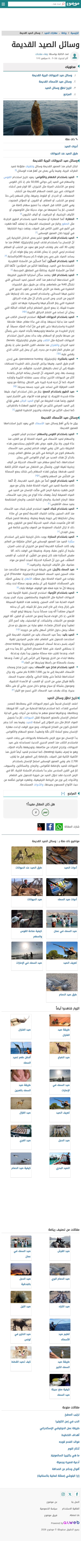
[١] (16, 170)
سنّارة (71, 541)
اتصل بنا (75, 1502)
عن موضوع (52, 1502)
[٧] (14, 386)
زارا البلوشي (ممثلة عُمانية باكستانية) (58, 1475)
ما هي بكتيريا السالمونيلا (65, 1455)
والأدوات (38, 784)
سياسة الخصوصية (48, 1509)
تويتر (41, 826)
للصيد (29, 722)
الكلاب (46, 340)
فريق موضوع (50, 1515)
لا (36, 812)
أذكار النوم (73, 1448)
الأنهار (28, 578)
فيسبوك (50, 826)
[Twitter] (70, 1494)
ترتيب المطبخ (72, 1414)
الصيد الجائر (27, 400)
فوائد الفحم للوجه (69, 1441)
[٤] (12, 269)
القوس (8, 177)
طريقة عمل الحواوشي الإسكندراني (59, 1428)
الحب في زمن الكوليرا (67, 1421)
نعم (45, 812)
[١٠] (49, 503)
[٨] (38, 475)
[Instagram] (63, 1494)
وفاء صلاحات (41, 54)
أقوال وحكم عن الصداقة (65, 1469)
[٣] (6, 256)
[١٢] (13, 690)
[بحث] (63, 4)
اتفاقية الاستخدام (70, 1509)
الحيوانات (29, 717)
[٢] (37, 232)
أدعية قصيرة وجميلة (68, 1462)
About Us (74, 1515)
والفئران (54, 344)
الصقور (65, 223)
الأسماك (39, 423)
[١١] (28, 564)
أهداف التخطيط (70, 1435)
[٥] (23, 311)
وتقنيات (29, 166)
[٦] (58, 353)
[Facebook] (76, 1494)
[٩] (36, 475)
